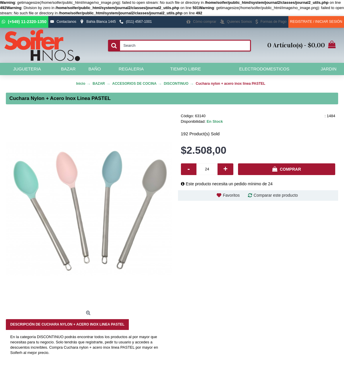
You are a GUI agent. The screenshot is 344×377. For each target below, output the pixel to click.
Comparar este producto (276, 195)
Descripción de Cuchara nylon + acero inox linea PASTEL (67, 324)
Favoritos (231, 195)
